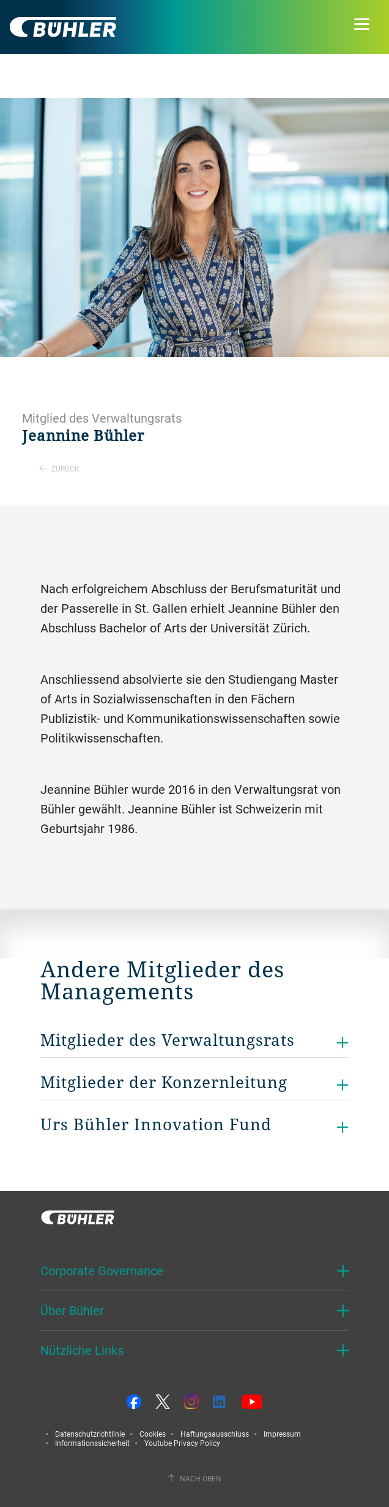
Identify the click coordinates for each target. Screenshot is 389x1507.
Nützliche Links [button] (82, 1350)
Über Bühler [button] (72, 1310)
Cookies (152, 1433)
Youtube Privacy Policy (182, 1443)
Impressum (282, 1433)
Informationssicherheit (92, 1443)
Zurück (59, 468)
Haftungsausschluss (214, 1433)
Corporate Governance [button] (101, 1270)
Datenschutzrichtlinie (90, 1433)
